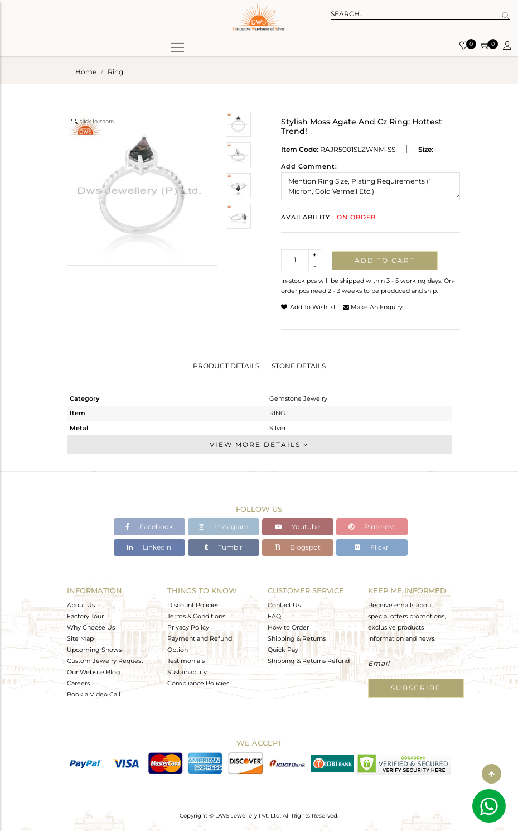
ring (115, 72)
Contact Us (284, 605)
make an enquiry (373, 307)
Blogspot (298, 547)
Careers (78, 683)
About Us (81, 605)
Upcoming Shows (94, 650)
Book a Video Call (93, 694)
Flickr (372, 547)
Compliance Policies (198, 683)
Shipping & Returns (297, 638)
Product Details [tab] (226, 366)
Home (85, 72)
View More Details (259, 444)
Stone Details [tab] (299, 366)
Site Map (80, 638)
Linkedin (149, 547)
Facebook (149, 526)
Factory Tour (85, 616)
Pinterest (371, 526)
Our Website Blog (93, 672)
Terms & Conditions (196, 616)
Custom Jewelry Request (105, 661)
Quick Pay (283, 650)
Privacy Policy (188, 627)
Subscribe (416, 688)
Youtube (297, 526)
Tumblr (223, 547)
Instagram (224, 526)
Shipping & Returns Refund (309, 661)
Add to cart (385, 260)
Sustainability (187, 672)
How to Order (288, 627)
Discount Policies (193, 605)
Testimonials (186, 661)
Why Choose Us (91, 627)
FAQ (274, 616)
